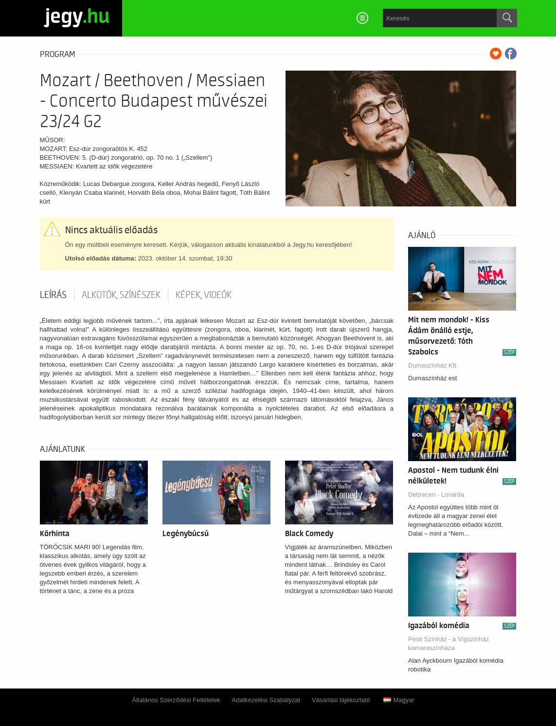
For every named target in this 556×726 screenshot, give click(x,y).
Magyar (398, 700)
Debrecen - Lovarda (436, 494)
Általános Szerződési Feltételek (176, 700)
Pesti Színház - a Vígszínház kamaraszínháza (448, 643)
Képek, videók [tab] (204, 295)
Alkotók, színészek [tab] (121, 295)
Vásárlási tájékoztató (341, 700)
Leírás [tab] (53, 295)
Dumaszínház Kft (432, 365)
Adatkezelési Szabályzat (266, 700)
